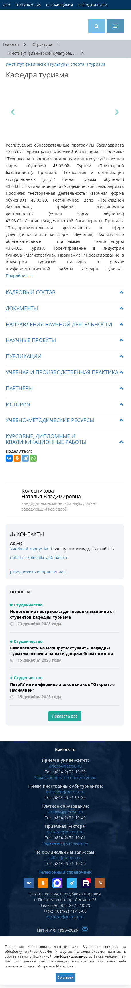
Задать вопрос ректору (65, 843)
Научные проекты (31, 340)
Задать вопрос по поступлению (65, 777)
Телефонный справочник (65, 872)
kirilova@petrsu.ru (65, 812)
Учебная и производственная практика (62, 372)
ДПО (6, 5)
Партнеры (19, 388)
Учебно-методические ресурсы (50, 420)
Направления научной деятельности (59, 324)
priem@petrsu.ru (65, 766)
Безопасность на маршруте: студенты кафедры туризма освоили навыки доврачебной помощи (61, 650)
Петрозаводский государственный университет (27, 25)
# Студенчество (26, 605)
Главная (11, 44)
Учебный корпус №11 (31, 549)
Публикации (24, 356)
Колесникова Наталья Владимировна (51, 493)
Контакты (30, 534)
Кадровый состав (31, 292)
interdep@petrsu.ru (65, 791)
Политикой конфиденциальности (62, 956)
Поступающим (28, 5)
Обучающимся (59, 5)
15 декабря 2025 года (39, 660)
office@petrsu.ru (65, 857)
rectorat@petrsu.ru (65, 832)
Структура (42, 44)
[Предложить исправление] (37, 572)
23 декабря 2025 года (39, 623)
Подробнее (19, 275)
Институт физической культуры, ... (42, 53)
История (18, 404)
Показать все (65, 716)
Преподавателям (92, 5)
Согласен (65, 977)
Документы (22, 308)
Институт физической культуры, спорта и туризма (55, 64)
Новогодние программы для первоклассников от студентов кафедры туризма (62, 614)
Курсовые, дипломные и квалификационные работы (46, 439)
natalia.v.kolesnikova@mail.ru (38, 557)
